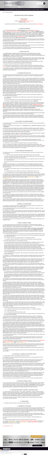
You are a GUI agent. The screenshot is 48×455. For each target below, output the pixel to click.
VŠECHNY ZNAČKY (37, 445)
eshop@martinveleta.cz (31, 177)
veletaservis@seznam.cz (7, 178)
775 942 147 (8, 6)
